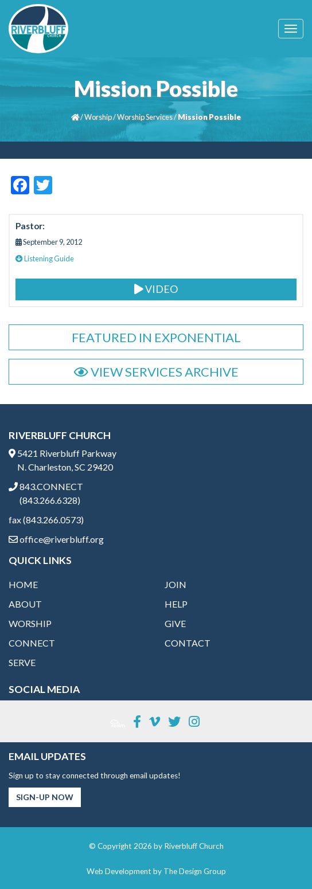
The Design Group (194, 871)
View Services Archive (156, 371)
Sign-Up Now (44, 797)
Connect (32, 642)
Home (23, 584)
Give (175, 623)
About (25, 603)
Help (176, 603)
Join (175, 584)
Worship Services (145, 117)
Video (156, 289)
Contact (187, 642)
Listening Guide (44, 258)
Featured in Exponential (156, 337)
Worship (98, 117)
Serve (22, 662)
